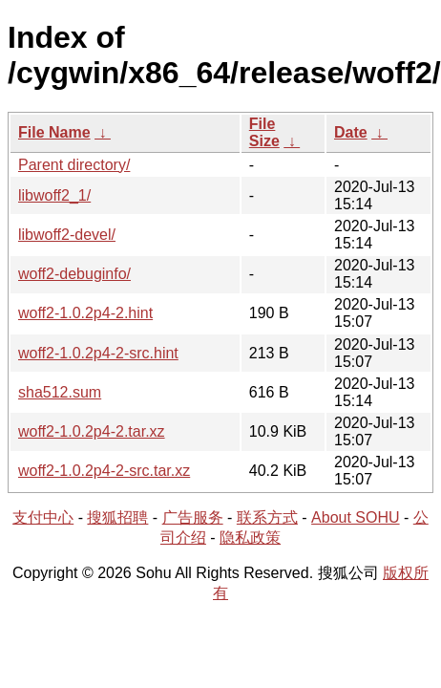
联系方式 (267, 517)
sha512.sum (59, 392)
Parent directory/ (74, 165)
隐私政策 (250, 537)
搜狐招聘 (117, 517)
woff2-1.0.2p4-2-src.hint (98, 353)
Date (351, 132)
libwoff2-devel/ (67, 234)
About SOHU (355, 517)
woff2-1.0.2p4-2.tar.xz (91, 431)
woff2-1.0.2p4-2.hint (85, 313)
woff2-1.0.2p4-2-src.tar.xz (104, 470)
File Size (264, 132)
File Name (54, 132)
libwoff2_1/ (54, 195)
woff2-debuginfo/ (74, 274)
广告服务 (192, 517)
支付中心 (43, 517)
